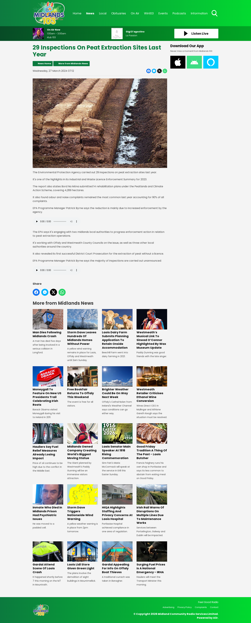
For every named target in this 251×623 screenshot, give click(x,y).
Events (163, 13)
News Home (44, 63)
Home (77, 13)
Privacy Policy (185, 607)
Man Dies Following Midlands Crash (48, 323)
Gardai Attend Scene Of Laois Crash (48, 557)
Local (102, 13)
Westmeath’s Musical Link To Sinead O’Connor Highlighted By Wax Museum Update (152, 329)
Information (199, 13)
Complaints (201, 607)
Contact (214, 607)
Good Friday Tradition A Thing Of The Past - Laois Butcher (152, 441)
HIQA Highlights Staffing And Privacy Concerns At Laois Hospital (117, 502)
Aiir (215, 618)
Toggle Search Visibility (214, 13)
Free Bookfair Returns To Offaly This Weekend (82, 382)
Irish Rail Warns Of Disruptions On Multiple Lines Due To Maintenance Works (152, 504)
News (90, 13)
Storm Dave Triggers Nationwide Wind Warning (82, 502)
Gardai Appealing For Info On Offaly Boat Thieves (117, 557)
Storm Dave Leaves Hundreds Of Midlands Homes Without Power (82, 327)
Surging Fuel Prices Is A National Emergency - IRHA (152, 557)
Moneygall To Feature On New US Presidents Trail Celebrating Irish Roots (48, 386)
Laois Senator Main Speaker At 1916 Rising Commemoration (117, 441)
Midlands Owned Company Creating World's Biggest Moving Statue (82, 441)
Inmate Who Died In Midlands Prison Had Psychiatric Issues (48, 502)
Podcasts (179, 13)
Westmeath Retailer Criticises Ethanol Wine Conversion (152, 384)
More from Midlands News (73, 63)
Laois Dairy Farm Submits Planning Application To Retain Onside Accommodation (117, 329)
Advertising (168, 607)
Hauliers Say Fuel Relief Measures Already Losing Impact (48, 441)
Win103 (149, 13)
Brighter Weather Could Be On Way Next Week (117, 382)
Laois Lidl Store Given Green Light (82, 555)
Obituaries (118, 13)
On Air (135, 13)
